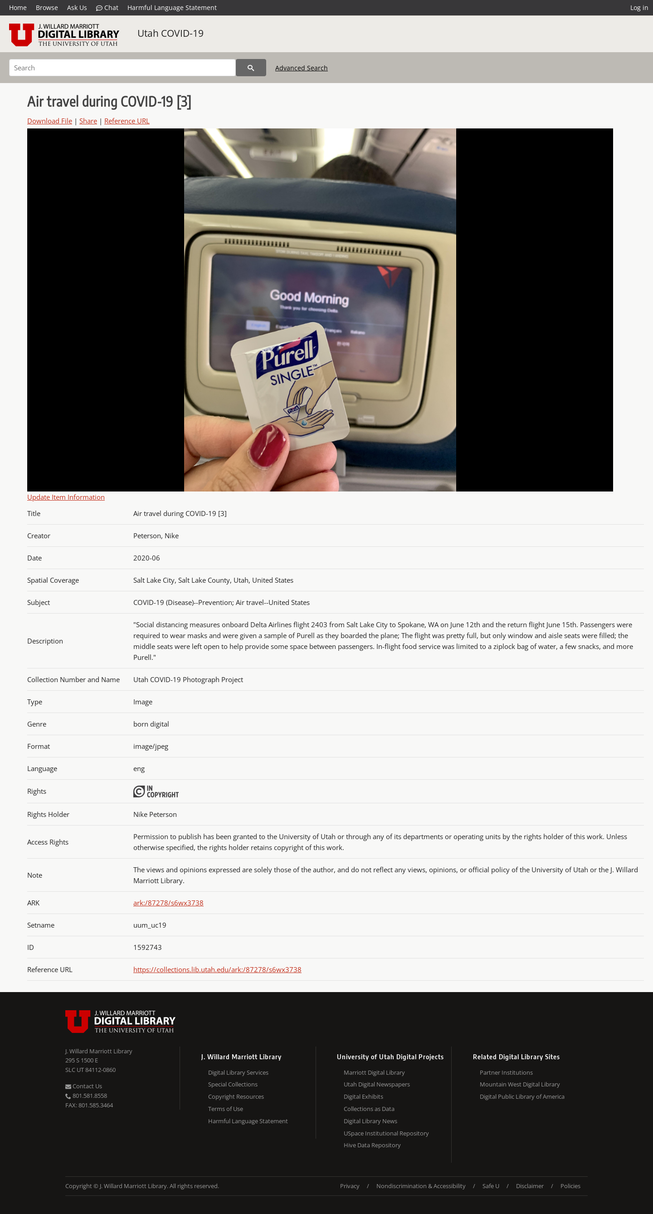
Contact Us (83, 1086)
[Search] (122, 67)
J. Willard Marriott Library (98, 1051)
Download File (49, 120)
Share (88, 120)
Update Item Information (66, 496)
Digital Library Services (238, 1072)
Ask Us (77, 7)
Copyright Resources (236, 1096)
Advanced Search (301, 68)
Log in (639, 7)
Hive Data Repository (372, 1145)
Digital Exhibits (363, 1096)
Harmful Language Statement (172, 7)
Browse (47, 7)
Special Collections (233, 1084)
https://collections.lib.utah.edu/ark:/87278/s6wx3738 (217, 969)
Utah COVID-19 (170, 33)
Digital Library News (370, 1121)
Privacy (350, 1186)
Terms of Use (225, 1109)
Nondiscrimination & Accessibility (421, 1186)
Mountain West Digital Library (520, 1084)
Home (18, 7)
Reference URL (127, 120)
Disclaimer (530, 1186)
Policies (570, 1186)
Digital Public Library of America (522, 1096)
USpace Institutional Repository (386, 1133)
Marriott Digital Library (374, 1072)
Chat (107, 7)
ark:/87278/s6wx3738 (168, 902)
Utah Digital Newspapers (377, 1084)
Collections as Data (369, 1109)
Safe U (490, 1186)
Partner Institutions (506, 1072)
